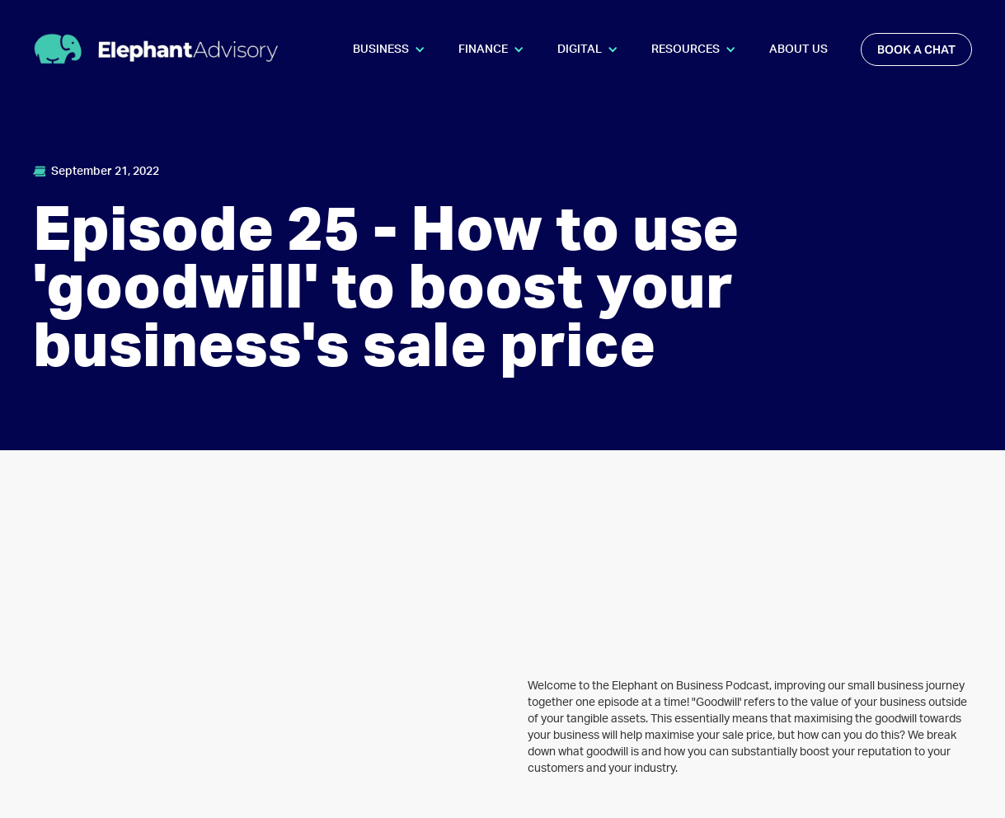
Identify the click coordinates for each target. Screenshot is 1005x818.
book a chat (916, 49)
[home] (156, 49)
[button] (389, 49)
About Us (798, 49)
